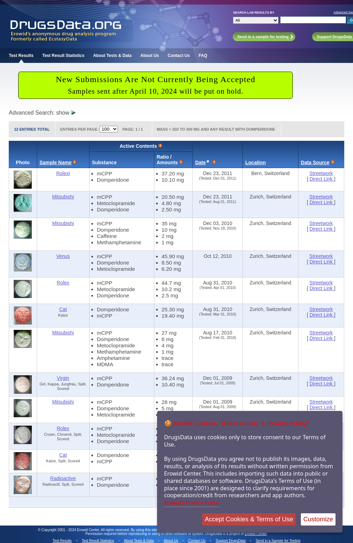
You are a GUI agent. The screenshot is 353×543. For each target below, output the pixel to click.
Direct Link (322, 179)
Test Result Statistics (63, 55)
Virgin (63, 378)
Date (200, 162)
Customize (318, 519)
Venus (63, 256)
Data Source (315, 162)
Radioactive (63, 478)
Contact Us (179, 55)
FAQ (203, 55)
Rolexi (63, 173)
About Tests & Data (112, 55)
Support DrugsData (231, 541)
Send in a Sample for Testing (278, 541)
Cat (63, 309)
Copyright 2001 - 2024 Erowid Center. (71, 530)
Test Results (21, 55)
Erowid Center (256, 534)
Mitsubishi (63, 197)
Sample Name (56, 162)
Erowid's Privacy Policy (191, 502)
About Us (149, 55)
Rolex (63, 282)
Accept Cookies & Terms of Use (249, 519)
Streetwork (321, 173)
